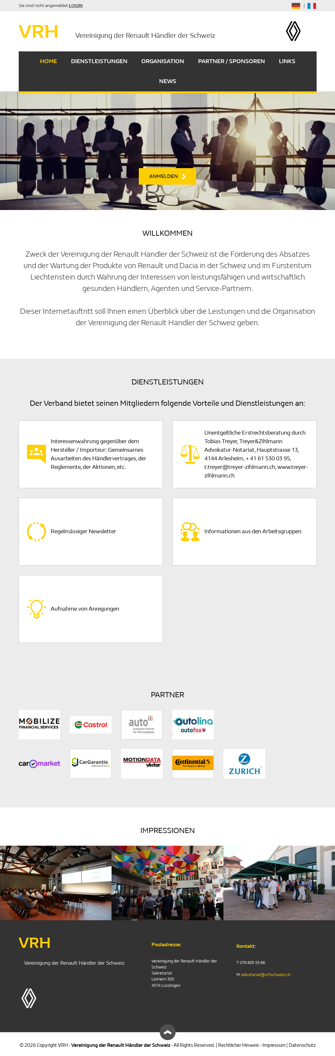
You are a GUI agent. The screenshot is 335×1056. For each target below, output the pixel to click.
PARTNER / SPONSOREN (231, 61)
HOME (48, 61)
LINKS (287, 61)
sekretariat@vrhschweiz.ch (265, 974)
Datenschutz (302, 1045)
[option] (167, 150)
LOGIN (76, 5)
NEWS (167, 81)
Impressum (274, 1045)
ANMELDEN (163, 176)
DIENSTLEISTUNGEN (99, 61)
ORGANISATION (162, 61)
